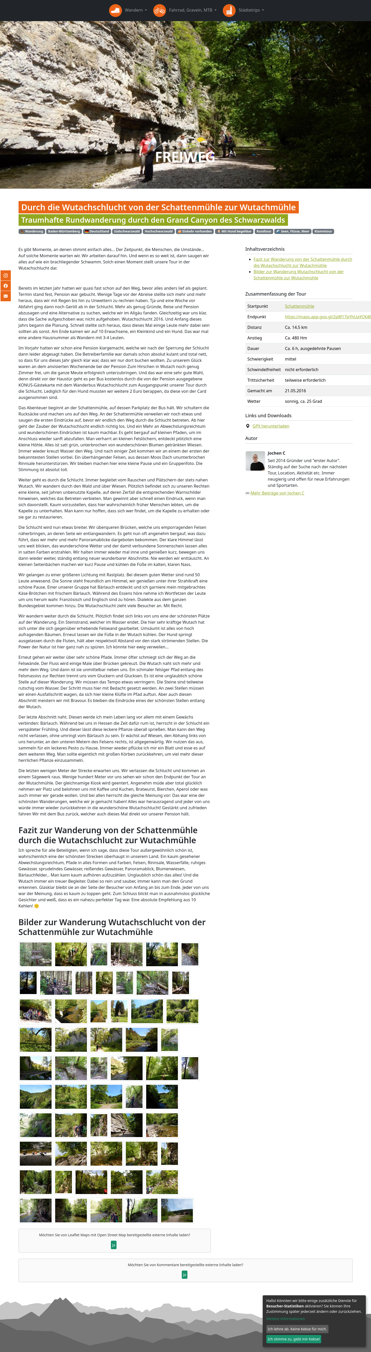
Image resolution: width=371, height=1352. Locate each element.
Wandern (126, 10)
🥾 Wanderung (31, 231)
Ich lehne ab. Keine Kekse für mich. (297, 1328)
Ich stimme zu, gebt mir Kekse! (294, 1339)
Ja (113, 1244)
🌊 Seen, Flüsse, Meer (292, 231)
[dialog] (314, 1321)
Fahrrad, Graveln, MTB (183, 10)
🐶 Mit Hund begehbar (234, 231)
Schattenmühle (299, 306)
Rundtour (264, 231)
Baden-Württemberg (64, 231)
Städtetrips (242, 10)
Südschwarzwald (127, 231)
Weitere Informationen (285, 1318)
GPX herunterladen (271, 426)
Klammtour (323, 231)
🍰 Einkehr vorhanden (195, 231)
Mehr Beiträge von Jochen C (277, 493)
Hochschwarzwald (159, 231)
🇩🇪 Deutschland (97, 231)
